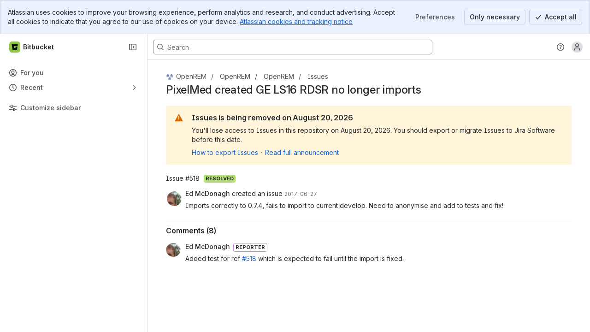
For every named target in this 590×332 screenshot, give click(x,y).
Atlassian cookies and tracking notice (296, 21)
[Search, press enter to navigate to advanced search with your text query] (292, 47)
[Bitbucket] (32, 47)
